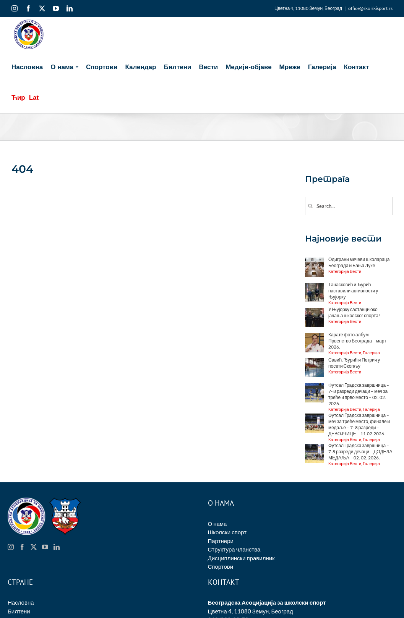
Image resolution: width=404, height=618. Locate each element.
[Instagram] (11, 547)
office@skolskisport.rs (370, 8)
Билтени (19, 611)
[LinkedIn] (57, 547)
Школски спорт (227, 532)
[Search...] (349, 206)
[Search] (310, 205)
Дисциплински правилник (241, 558)
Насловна (21, 602)
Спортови (221, 566)
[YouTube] (45, 547)
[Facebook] (22, 547)
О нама (217, 523)
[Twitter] (34, 547)
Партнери (221, 540)
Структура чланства (234, 549)
